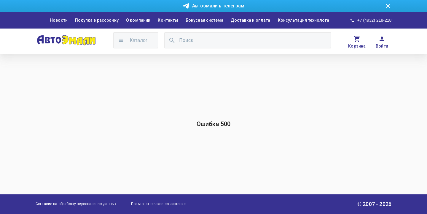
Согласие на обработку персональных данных (76, 204)
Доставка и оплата (250, 20)
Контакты (168, 20)
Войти (382, 46)
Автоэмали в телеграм (218, 6)
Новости (59, 20)
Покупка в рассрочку (97, 20)
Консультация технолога (303, 20)
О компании (138, 20)
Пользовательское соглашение (158, 204)
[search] (172, 40)
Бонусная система (204, 20)
